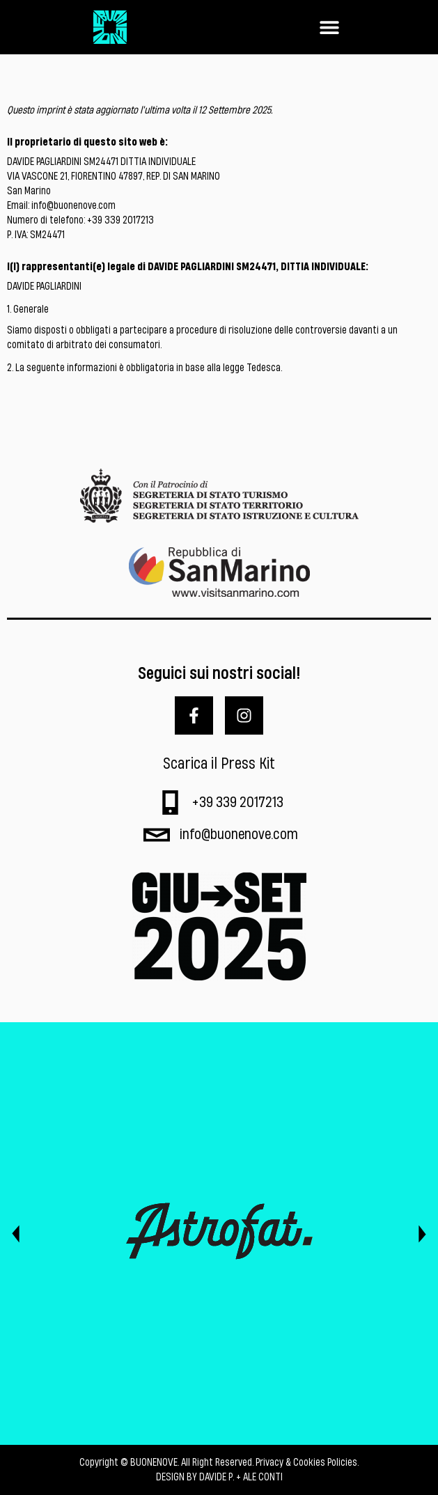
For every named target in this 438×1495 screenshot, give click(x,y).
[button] (329, 27)
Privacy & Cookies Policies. (307, 1462)
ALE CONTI (263, 1477)
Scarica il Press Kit (219, 764)
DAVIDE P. (216, 1477)
